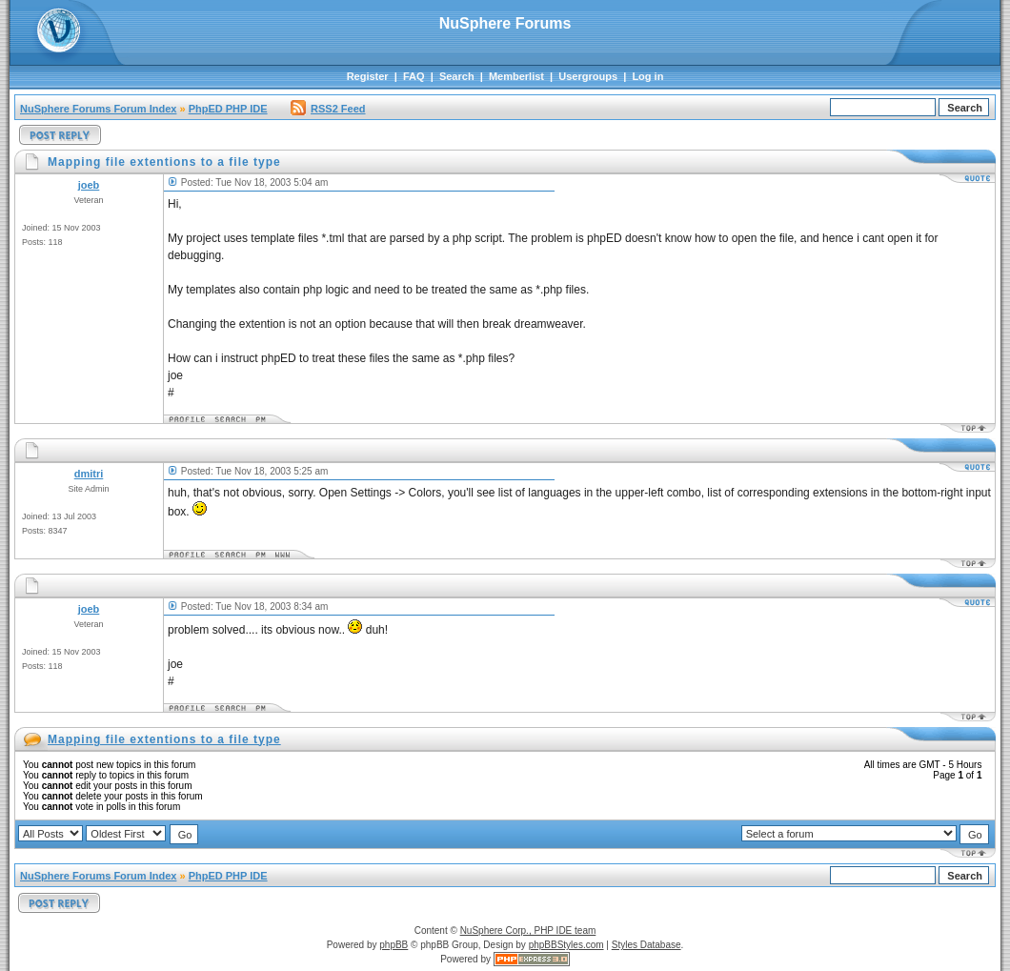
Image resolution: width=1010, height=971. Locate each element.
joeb (89, 185)
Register (368, 76)
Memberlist (516, 76)
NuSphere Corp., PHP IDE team (528, 930)
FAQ (414, 76)
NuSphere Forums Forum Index (98, 108)
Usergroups (587, 76)
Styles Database (646, 945)
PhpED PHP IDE (228, 108)
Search (457, 76)
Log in (647, 76)
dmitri (89, 473)
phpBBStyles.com (566, 945)
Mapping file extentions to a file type (164, 739)
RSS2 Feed (328, 108)
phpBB (393, 945)
